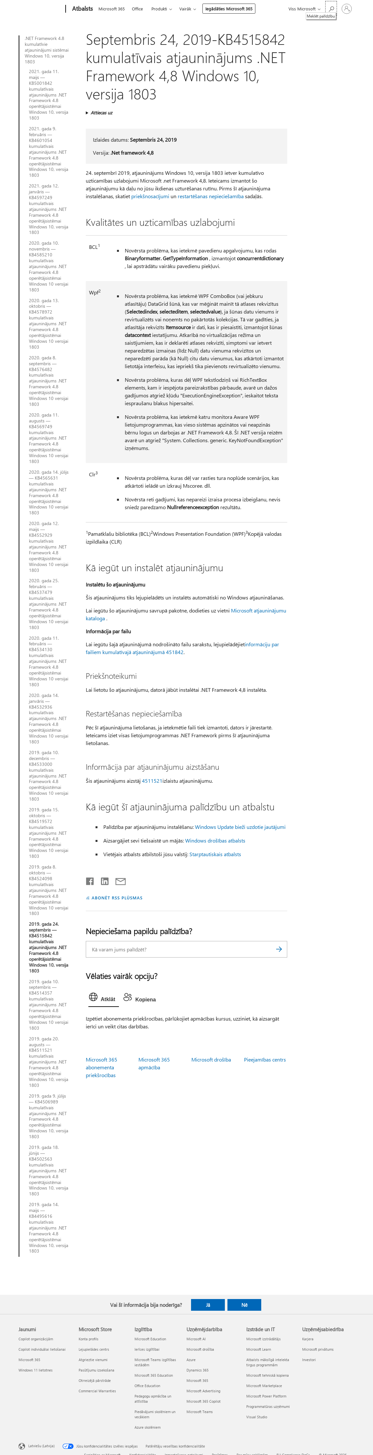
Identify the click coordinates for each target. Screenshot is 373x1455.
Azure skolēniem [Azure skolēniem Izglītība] (148, 1427)
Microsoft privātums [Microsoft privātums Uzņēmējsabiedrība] (318, 1349)
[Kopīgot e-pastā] (117, 880)
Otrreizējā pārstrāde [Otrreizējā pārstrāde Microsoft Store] (95, 1380)
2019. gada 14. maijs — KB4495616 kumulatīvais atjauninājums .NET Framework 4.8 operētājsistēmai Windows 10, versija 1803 (48, 1228)
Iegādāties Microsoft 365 (228, 8)
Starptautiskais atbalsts (215, 854)
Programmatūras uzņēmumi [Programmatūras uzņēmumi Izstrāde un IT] (268, 1406)
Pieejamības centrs (265, 1059)
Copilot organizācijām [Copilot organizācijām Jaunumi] (36, 1338)
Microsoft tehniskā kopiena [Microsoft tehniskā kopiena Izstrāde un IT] (267, 1375)
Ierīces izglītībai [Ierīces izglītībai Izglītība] (147, 1349)
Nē (244, 1305)
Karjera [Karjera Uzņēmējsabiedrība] (308, 1338)
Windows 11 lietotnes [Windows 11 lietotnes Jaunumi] (36, 1370)
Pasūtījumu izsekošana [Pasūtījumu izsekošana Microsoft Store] (96, 1370)
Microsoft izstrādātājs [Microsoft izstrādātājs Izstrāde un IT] (263, 1338)
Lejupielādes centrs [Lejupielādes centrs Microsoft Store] (94, 1349)
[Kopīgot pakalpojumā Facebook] (90, 880)
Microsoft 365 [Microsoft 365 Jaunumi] (29, 1359)
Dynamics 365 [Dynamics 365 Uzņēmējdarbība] (197, 1370)
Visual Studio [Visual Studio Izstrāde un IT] (256, 1416)
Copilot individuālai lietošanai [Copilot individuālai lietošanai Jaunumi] (42, 1349)
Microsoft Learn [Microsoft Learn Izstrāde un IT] (258, 1349)
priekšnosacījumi (150, 196)
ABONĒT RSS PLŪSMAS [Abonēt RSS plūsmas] (117, 897)
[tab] (103, 998)
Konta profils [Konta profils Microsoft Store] (88, 1338)
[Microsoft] (41, 9)
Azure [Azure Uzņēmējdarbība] (191, 1359)
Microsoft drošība (211, 1059)
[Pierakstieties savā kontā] (346, 9)
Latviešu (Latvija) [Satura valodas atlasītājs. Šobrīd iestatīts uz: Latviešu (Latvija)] (41, 1445)
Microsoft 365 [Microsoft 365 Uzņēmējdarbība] (197, 1380)
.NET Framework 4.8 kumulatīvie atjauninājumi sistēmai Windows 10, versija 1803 (47, 50)
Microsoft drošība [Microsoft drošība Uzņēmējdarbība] (200, 1349)
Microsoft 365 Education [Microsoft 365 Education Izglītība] (154, 1375)
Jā (208, 1305)
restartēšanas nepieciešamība (211, 196)
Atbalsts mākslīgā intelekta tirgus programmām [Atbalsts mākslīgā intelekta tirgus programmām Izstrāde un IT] (267, 1362)
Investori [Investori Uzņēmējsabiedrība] (309, 1359)
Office (137, 8)
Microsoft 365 (111, 8)
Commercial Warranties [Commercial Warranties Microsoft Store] (97, 1390)
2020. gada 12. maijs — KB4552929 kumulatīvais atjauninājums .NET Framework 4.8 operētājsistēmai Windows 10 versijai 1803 (48, 547)
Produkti (159, 8)
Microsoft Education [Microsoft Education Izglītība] (150, 1338)
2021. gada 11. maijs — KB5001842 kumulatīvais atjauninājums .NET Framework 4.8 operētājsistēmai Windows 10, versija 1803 (48, 95)
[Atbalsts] (82, 9)
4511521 (152, 780)
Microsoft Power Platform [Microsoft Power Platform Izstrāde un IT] (266, 1396)
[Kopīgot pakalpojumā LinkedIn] (102, 880)
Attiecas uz (101, 112)
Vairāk (185, 8)
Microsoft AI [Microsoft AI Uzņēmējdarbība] (196, 1338)
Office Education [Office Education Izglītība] (147, 1385)
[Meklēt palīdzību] (331, 8)
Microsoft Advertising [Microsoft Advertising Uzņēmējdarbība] (203, 1390)
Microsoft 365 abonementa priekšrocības (101, 1067)
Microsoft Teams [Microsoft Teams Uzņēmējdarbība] (199, 1411)
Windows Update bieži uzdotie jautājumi (240, 826)
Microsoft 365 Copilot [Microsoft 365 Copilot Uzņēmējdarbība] (203, 1401)
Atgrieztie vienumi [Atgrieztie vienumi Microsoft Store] (93, 1359)
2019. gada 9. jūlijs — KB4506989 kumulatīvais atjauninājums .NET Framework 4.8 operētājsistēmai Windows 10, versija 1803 (48, 1116)
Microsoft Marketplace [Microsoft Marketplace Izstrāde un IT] (264, 1385)
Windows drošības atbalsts (215, 840)
